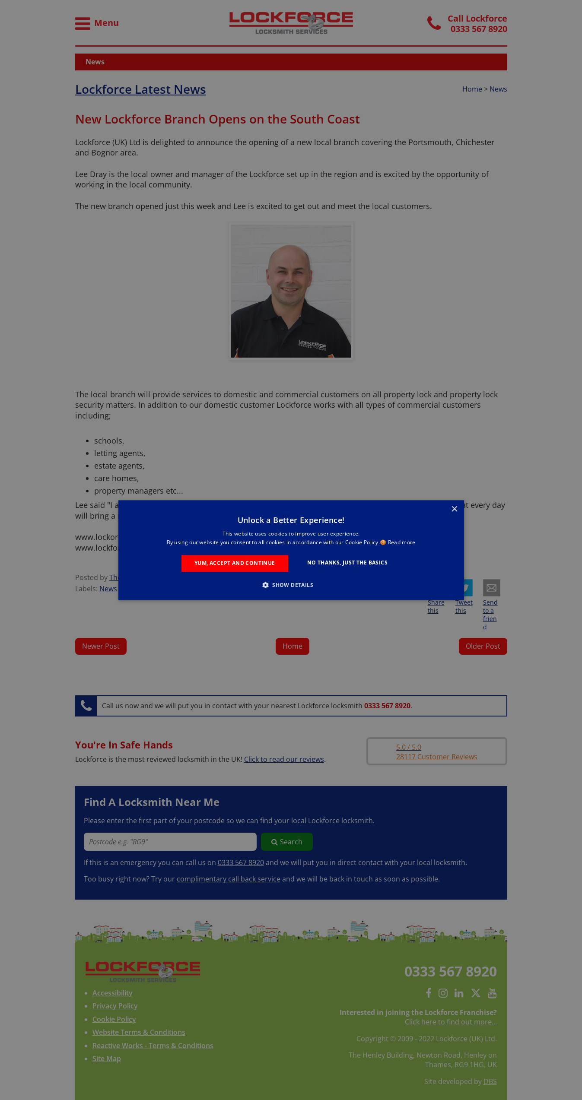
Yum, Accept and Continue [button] (234, 563)
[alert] (291, 550)
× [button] (454, 509)
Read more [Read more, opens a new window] (402, 542)
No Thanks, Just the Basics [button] (347, 563)
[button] (291, 584)
